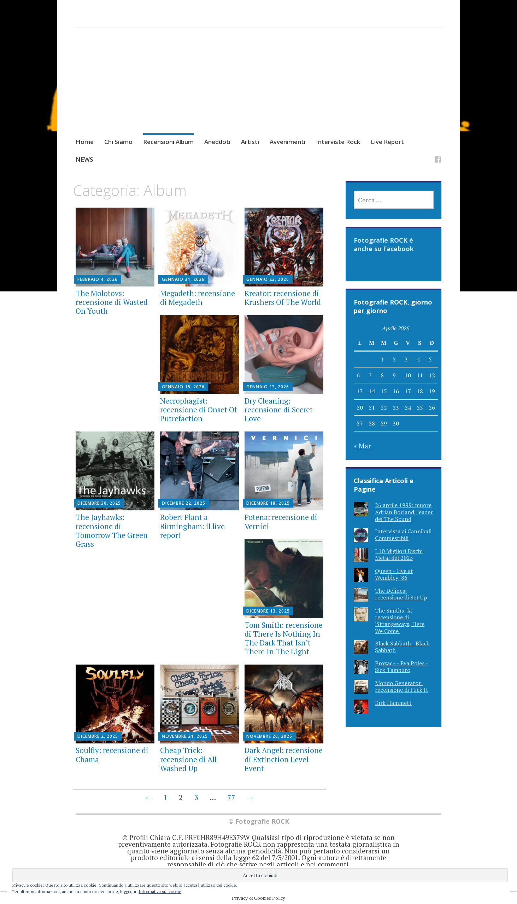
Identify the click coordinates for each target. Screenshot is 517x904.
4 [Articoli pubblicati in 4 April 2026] (418, 359)
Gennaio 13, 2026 (267, 387)
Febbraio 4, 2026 (97, 279)
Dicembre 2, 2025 (97, 736)
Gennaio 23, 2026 (267, 279)
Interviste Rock (338, 142)
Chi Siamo (118, 142)
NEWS (84, 159)
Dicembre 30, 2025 (99, 503)
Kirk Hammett (393, 703)
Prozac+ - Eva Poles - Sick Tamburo (401, 666)
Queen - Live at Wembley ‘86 (394, 574)
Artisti (250, 142)
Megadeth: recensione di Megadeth (197, 297)
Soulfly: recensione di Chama (112, 754)
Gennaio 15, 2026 (183, 387)
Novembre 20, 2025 (269, 736)
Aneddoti (217, 142)
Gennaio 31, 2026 (183, 279)
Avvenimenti (287, 142)
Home (85, 142)
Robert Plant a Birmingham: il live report (192, 526)
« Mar (362, 445)
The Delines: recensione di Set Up (401, 594)
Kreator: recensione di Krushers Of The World (283, 297)
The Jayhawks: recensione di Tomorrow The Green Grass (112, 530)
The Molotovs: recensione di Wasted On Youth (112, 302)
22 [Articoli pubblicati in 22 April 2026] (384, 407)
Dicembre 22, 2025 (183, 503)
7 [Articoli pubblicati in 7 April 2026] (370, 375)
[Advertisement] (258, 89)
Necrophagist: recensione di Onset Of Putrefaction (198, 409)
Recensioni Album (168, 142)
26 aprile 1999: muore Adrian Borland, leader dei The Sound (404, 511)
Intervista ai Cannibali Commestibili (403, 534)
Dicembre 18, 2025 (268, 503)
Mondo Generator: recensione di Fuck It (401, 686)
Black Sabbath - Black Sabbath (402, 646)
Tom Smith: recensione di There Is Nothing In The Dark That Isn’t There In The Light (284, 638)
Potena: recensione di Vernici (281, 521)
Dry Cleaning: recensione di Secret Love (279, 409)
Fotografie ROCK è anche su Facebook (384, 244)
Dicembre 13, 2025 (268, 611)
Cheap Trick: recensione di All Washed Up (188, 759)
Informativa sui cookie (160, 891)
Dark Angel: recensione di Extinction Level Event (284, 759)
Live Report (387, 142)
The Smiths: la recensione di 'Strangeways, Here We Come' (399, 621)
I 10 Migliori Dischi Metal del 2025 (399, 554)
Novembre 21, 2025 (185, 736)
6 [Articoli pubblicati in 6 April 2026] (358, 375)
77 (231, 797)
